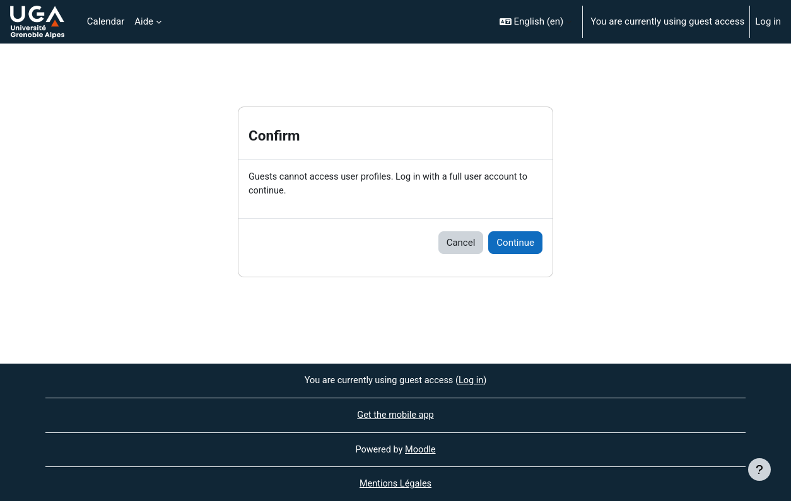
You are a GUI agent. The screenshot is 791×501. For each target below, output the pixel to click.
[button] (535, 21)
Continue (515, 243)
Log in (768, 21)
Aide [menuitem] (143, 21)
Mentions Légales (395, 484)
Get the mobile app (395, 414)
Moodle (421, 448)
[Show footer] (759, 469)
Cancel (461, 243)
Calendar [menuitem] (106, 21)
